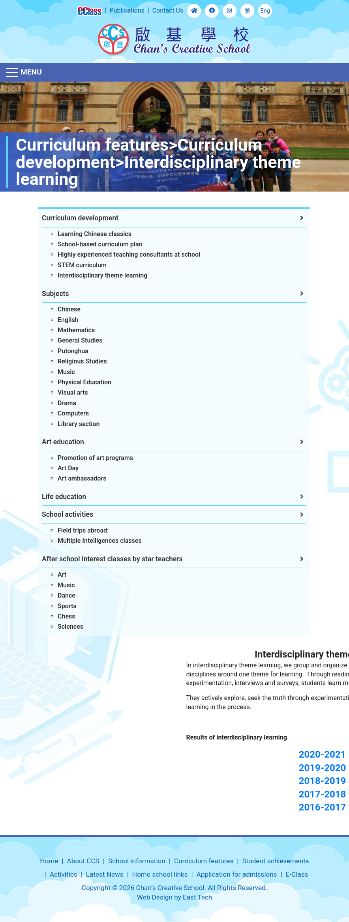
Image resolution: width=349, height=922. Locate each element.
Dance (61, 595)
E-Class (297, 874)
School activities (62, 514)
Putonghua (67, 351)
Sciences (65, 626)
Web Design (155, 897)
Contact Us (168, 10)
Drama (61, 403)
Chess (60, 616)
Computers (67, 413)
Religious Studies (76, 361)
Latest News (105, 874)
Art (56, 574)
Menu (31, 71)
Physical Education (79, 382)
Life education (58, 497)
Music (60, 372)
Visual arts (67, 392)
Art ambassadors (76, 478)
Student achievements (275, 861)
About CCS (83, 861)
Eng (265, 10)
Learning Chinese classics (89, 234)
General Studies (74, 340)
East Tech (197, 897)
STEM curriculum (76, 265)
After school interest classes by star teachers (106, 559)
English (62, 320)
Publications (127, 10)
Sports (61, 606)
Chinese (63, 309)
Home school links (160, 874)
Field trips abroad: (77, 530)
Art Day (62, 468)
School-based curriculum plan (94, 244)
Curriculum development (74, 218)
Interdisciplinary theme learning (97, 275)
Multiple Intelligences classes (94, 540)
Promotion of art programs (90, 458)
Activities (63, 874)
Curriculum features (203, 861)
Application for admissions (237, 874)
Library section (73, 424)
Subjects (50, 294)
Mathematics (70, 330)
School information (136, 861)
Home (49, 861)
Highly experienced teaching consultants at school (123, 254)
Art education (57, 442)
